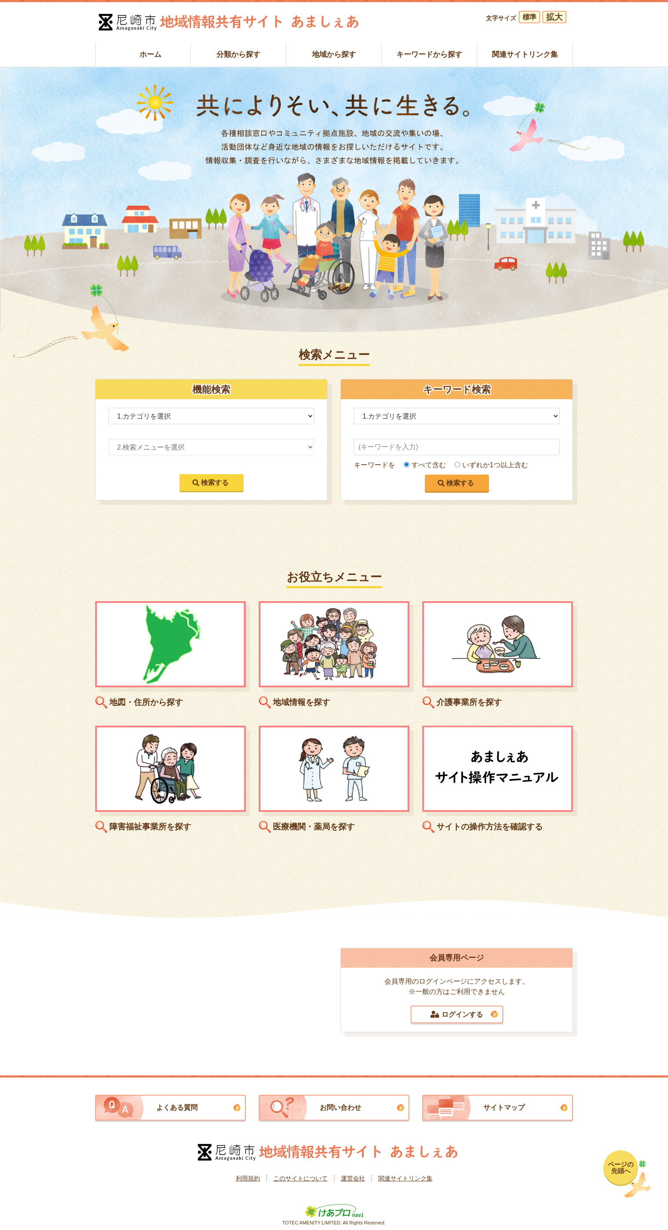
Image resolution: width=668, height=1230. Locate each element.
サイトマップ (504, 1107)
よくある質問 (177, 1107)
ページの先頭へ (621, 1167)
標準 (529, 17)
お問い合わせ (340, 1107)
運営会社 (353, 1178)
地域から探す (334, 54)
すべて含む (428, 465)
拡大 (554, 17)
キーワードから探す (429, 54)
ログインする (456, 1014)
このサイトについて (300, 1178)
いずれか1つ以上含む (495, 465)
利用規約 (248, 1178)
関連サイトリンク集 (525, 54)
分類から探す (238, 54)
